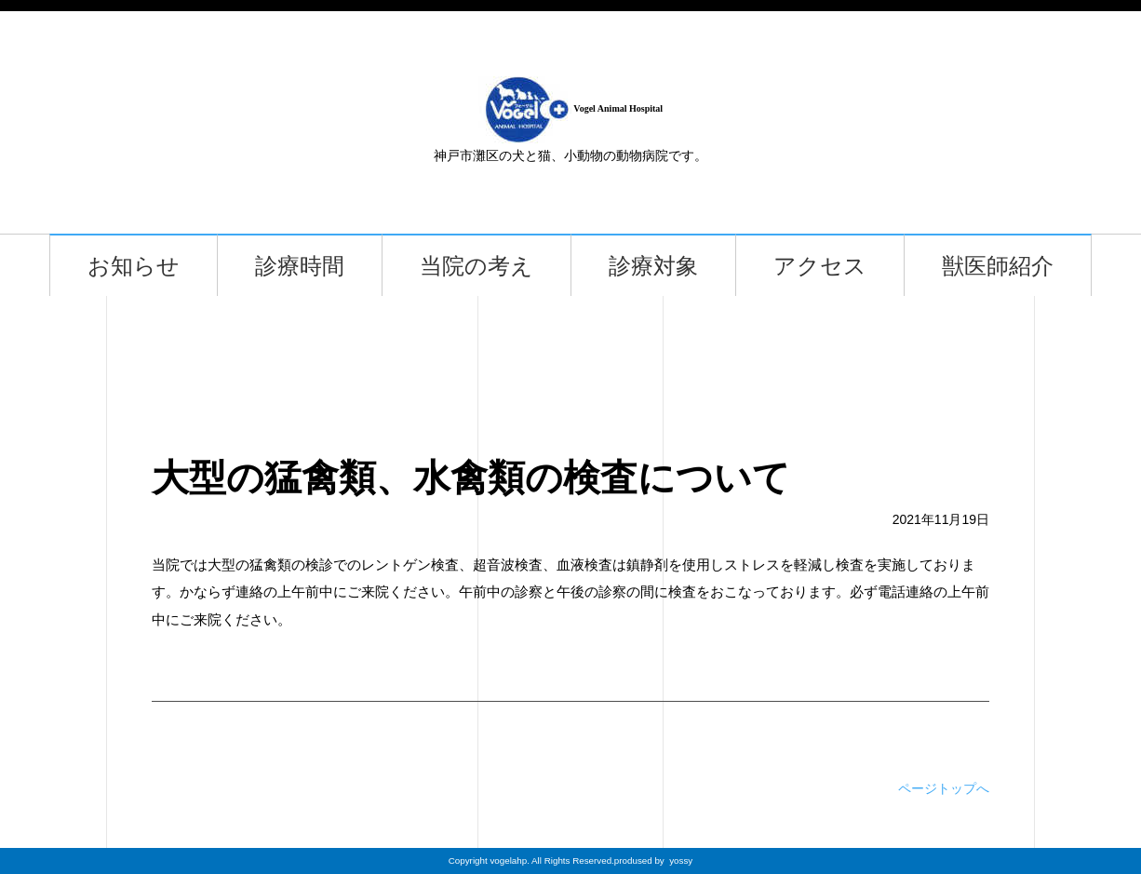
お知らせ (133, 265)
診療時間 (299, 265)
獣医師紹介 (998, 265)
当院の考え (476, 265)
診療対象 (653, 265)
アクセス (819, 265)
